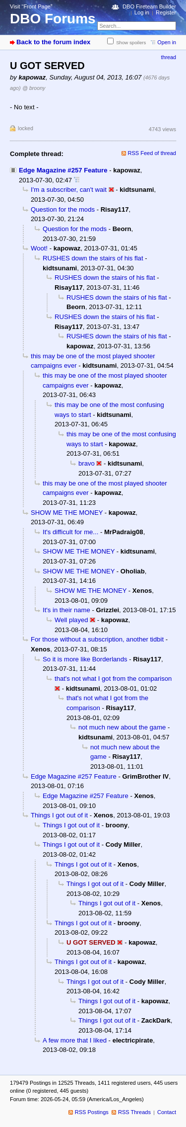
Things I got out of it (59, 815)
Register (166, 12)
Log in (141, 12)
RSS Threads (134, 1112)
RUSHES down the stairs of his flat (93, 258)
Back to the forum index (53, 42)
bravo (86, 463)
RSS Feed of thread (152, 153)
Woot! (39, 248)
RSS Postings (92, 1112)
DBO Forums (53, 18)
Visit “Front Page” (31, 6)
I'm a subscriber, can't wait (69, 189)
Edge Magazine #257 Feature (63, 170)
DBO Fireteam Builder (149, 6)
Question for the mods (63, 209)
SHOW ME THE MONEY (67, 512)
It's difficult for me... (70, 532)
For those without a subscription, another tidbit (97, 639)
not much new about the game (122, 727)
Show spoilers (131, 42)
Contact (166, 1112)
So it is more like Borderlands (85, 659)
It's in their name (66, 610)
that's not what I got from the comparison (113, 678)
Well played (71, 620)
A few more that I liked (75, 1040)
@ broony (33, 88)
